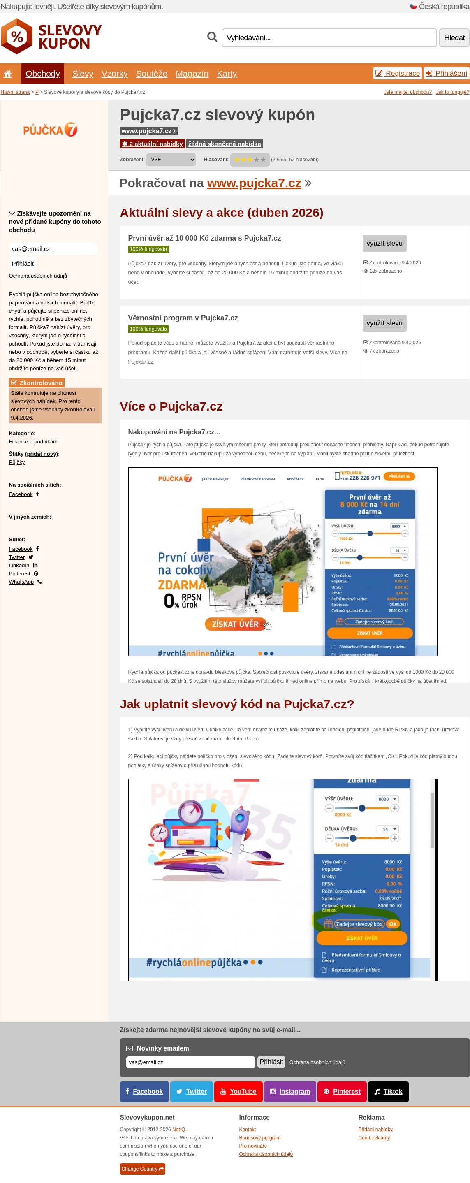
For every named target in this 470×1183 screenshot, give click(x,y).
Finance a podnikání (33, 441)
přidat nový (41, 454)
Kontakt (247, 1129)
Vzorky (115, 73)
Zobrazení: (132, 159)
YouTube (243, 1091)
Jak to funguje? (452, 92)
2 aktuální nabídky (152, 143)
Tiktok (393, 1091)
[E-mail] (190, 1062)
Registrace (397, 73)
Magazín (192, 73)
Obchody (42, 73)
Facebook (21, 494)
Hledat (454, 37)
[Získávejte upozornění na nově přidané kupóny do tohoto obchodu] (53, 248)
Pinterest (19, 574)
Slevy (82, 73)
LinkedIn (19, 565)
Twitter (17, 557)
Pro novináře (253, 1146)
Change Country (143, 1169)
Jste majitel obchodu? (408, 92)
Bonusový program (260, 1138)
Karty (227, 73)
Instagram (295, 1091)
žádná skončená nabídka (224, 143)
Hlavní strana (15, 92)
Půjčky (17, 462)
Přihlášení (446, 73)
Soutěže (152, 73)
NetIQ (178, 1129)
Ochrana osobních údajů (38, 276)
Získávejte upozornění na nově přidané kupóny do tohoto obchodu (55, 221)
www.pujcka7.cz (149, 131)
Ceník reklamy (374, 1138)
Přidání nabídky (376, 1129)
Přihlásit (23, 263)
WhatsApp (21, 582)
